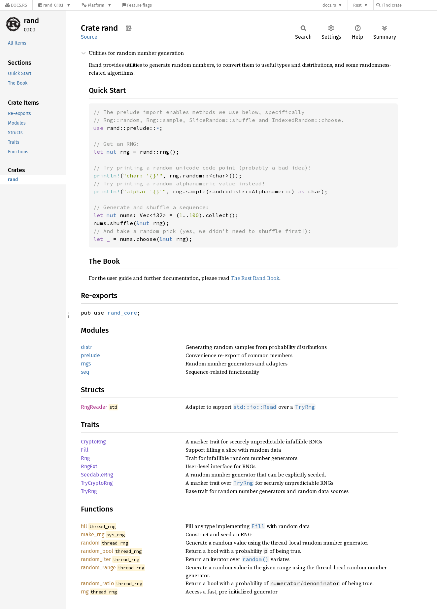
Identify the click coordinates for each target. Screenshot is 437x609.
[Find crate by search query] (409, 5)
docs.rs (329, 5)
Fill (84, 450)
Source (89, 37)
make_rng (92, 534)
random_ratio (97, 583)
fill (84, 526)
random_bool (97, 551)
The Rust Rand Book (255, 278)
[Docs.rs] (16, 5)
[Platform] (96, 5)
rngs (86, 364)
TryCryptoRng (97, 483)
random (90, 543)
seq (85, 372)
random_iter (96, 559)
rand (31, 20)
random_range (98, 567)
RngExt (89, 466)
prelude (90, 355)
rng (84, 592)
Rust (357, 5)
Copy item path (128, 27)
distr (86, 347)
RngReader (94, 407)
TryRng (89, 491)
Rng (85, 458)
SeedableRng (97, 475)
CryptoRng (93, 441)
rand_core (122, 312)
